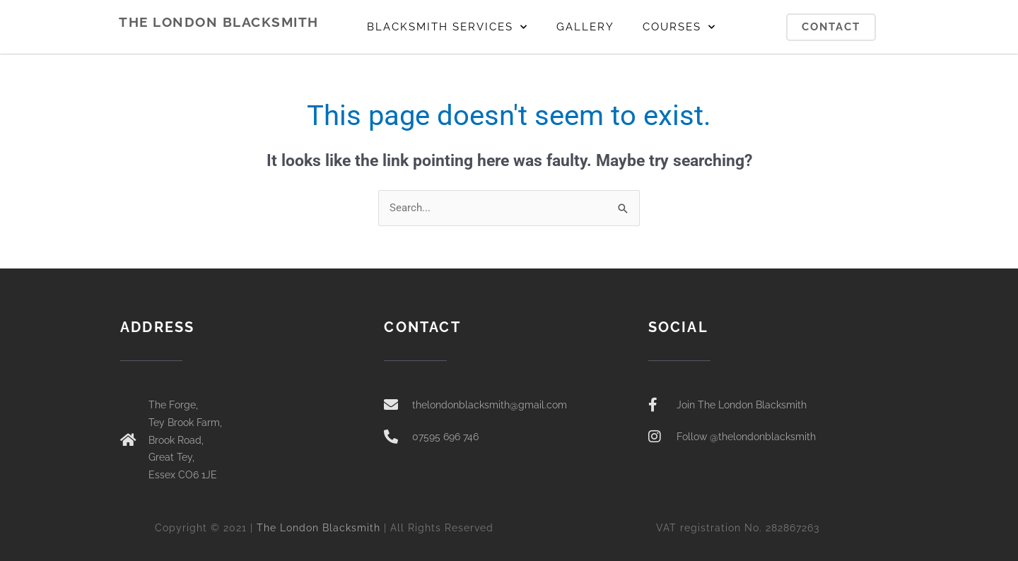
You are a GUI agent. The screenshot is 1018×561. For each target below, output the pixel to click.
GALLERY (585, 26)
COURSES (679, 27)
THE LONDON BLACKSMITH (219, 22)
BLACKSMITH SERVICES (447, 27)
